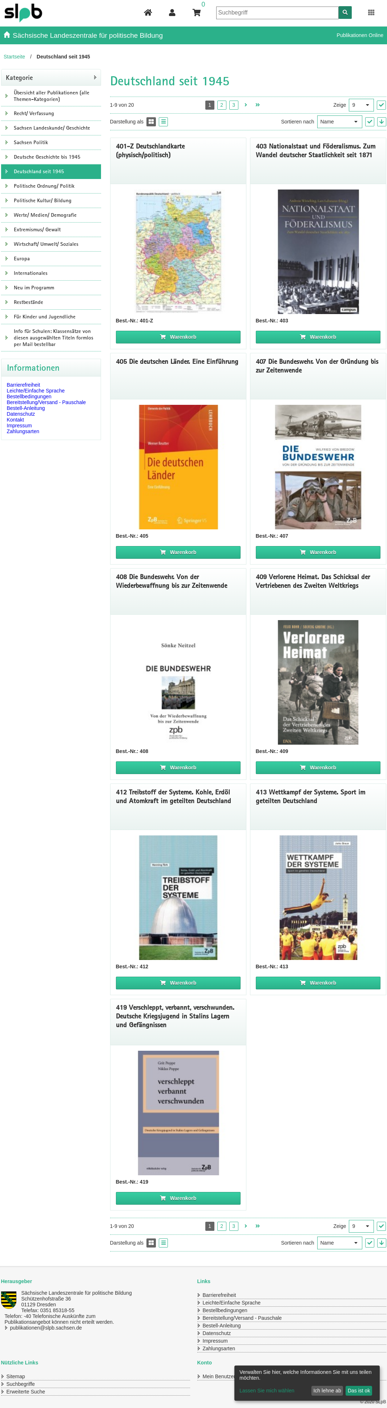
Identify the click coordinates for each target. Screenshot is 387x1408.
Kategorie (19, 77)
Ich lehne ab (327, 1390)
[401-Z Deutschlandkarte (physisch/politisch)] (178, 252)
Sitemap (16, 1376)
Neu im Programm (34, 287)
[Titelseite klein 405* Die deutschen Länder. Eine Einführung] (178, 467)
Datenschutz (21, 414)
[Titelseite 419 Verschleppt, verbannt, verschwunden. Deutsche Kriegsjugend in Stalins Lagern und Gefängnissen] (178, 1113)
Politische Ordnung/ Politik (44, 186)
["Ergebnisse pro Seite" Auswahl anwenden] (381, 105)
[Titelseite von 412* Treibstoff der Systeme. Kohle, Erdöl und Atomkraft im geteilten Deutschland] (178, 897)
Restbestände (28, 302)
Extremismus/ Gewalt (37, 229)
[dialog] (307, 1383)
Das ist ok (359, 1390)
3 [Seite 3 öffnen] (233, 105)
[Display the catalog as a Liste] (163, 121)
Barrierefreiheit (23, 385)
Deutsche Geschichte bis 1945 (47, 157)
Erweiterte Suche (26, 1392)
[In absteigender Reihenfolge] (381, 121)
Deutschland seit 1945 (39, 171)
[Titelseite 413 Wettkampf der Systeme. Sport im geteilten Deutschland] (318, 897)
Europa (22, 258)
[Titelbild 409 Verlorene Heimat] (318, 682)
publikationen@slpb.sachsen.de (46, 1328)
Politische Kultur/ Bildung (43, 200)
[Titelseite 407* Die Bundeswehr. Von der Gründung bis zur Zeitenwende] (318, 467)
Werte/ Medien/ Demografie (45, 215)
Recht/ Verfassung (34, 113)
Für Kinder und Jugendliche (45, 316)
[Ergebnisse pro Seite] (361, 105)
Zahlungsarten (23, 431)
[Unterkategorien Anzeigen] (6, 96)
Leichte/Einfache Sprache (36, 391)
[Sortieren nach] (339, 121)
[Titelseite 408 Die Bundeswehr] (178, 682)
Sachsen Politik (31, 142)
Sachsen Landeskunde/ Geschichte (52, 128)
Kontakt (15, 420)
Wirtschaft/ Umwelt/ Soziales (46, 244)
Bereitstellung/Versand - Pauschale (46, 402)
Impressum (19, 425)
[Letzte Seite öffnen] (257, 105)
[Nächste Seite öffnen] (245, 105)
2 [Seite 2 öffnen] (221, 105)
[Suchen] (345, 12)
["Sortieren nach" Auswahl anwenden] (369, 121)
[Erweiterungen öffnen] (371, 12)
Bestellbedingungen (29, 396)
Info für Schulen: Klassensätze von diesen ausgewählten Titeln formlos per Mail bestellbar (53, 337)
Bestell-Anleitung (26, 408)
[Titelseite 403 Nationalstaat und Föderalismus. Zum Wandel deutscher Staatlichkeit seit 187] (318, 252)
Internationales (31, 273)
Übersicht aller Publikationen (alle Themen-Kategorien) (51, 95)
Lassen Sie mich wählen (266, 1390)
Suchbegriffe (21, 1384)
